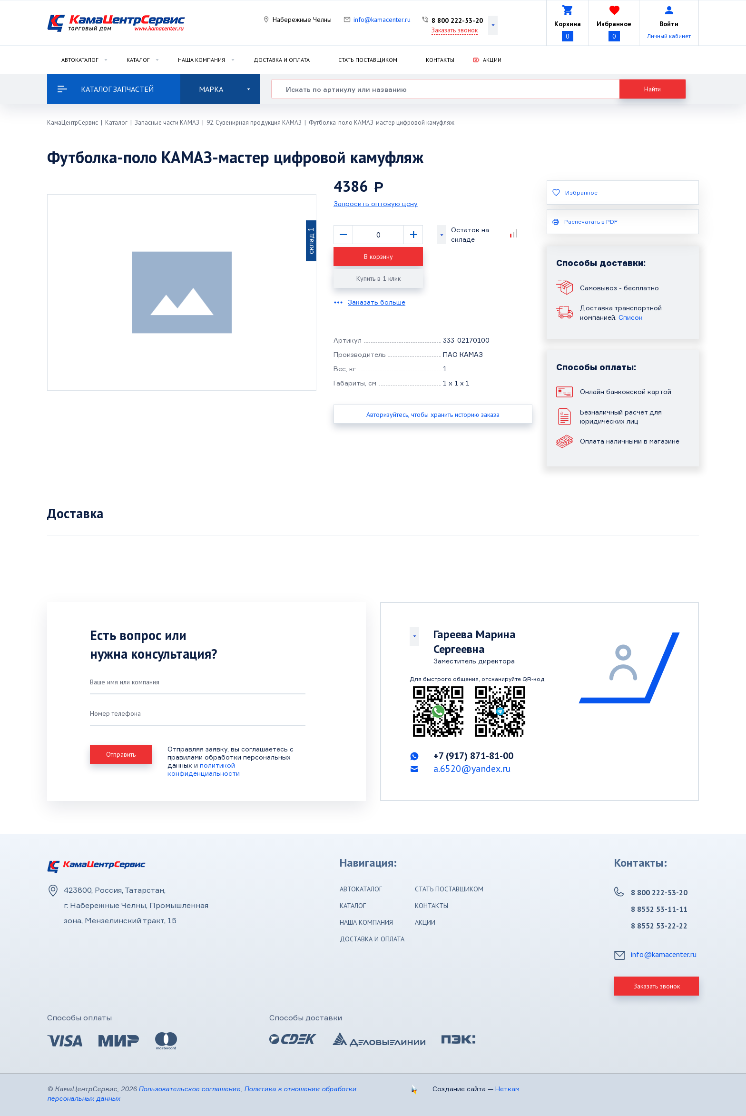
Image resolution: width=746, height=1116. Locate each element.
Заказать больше (376, 302)
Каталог (138, 59)
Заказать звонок (455, 30)
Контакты (440, 59)
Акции (492, 59)
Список (630, 317)
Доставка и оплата (282, 59)
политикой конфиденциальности (203, 769)
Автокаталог (79, 59)
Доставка (75, 513)
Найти (652, 89)
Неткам (507, 1089)
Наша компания (201, 59)
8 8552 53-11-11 (659, 909)
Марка (224, 89)
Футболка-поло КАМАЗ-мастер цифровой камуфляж (381, 123)
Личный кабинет (669, 36)
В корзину (378, 256)
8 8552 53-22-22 (659, 925)
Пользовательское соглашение (189, 1089)
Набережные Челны (302, 19)
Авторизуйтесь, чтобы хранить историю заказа (433, 414)
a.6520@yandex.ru (472, 768)
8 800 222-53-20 (457, 20)
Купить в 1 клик (378, 278)
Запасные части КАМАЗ (167, 123)
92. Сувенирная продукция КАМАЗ (254, 123)
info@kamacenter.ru (382, 19)
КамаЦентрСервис (72, 123)
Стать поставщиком (367, 59)
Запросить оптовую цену (376, 203)
